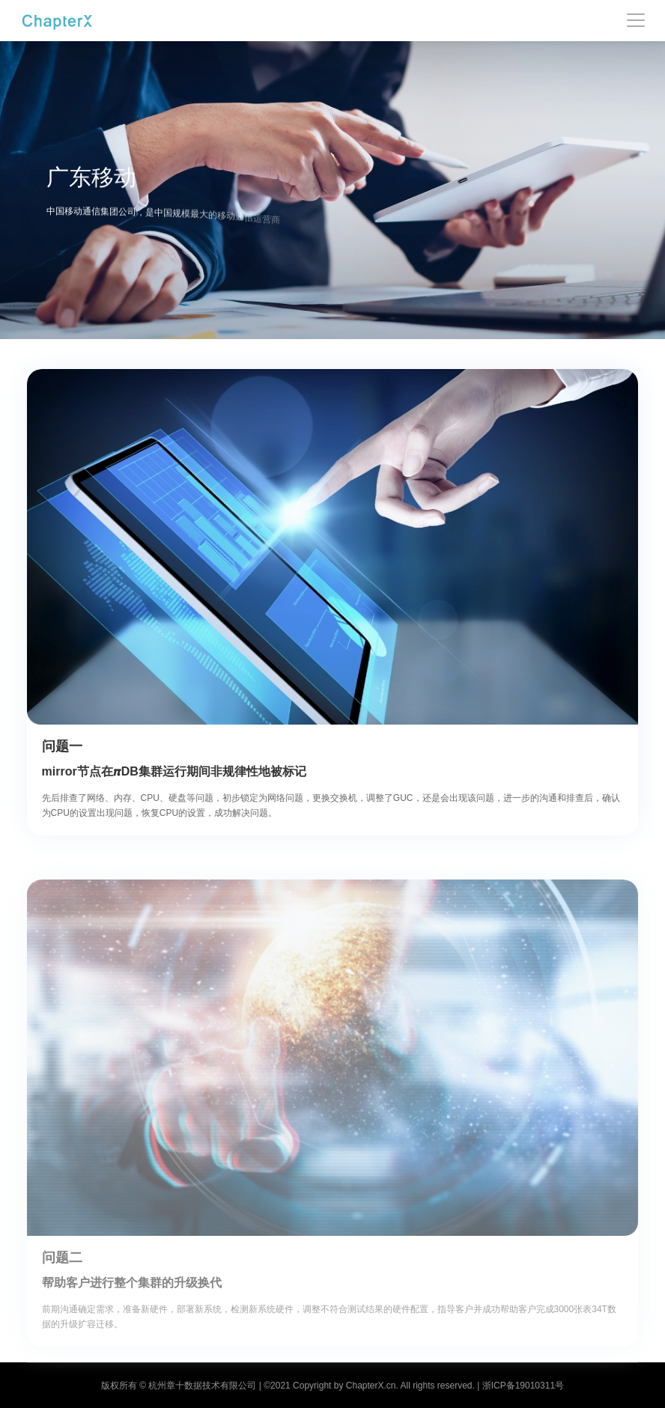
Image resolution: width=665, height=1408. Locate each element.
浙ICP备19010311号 (523, 1385)
